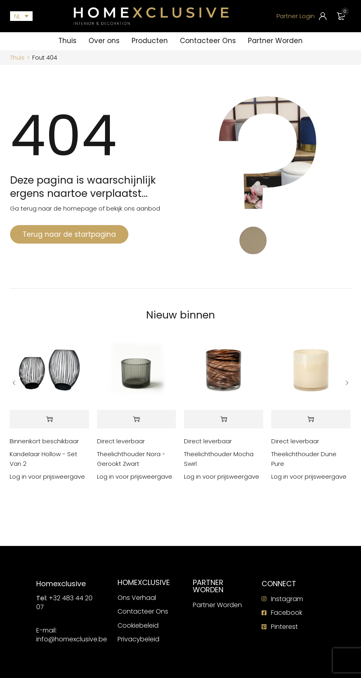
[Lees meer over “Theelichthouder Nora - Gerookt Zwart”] (136, 419)
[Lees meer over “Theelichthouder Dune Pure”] (311, 419)
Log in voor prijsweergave (47, 476)
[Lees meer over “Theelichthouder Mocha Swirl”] (223, 419)
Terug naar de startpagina (69, 234)
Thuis (17, 57)
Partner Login (295, 16)
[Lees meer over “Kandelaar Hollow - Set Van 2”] (49, 419)
